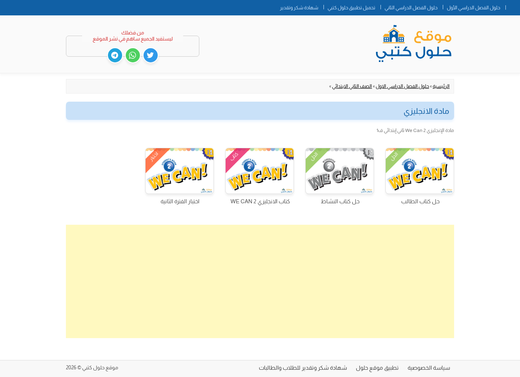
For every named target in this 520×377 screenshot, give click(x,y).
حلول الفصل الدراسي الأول (473, 8)
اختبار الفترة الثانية (180, 201)
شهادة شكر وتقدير (299, 8)
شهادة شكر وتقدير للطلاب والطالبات (303, 367)
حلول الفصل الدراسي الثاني (411, 8)
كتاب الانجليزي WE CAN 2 (260, 201)
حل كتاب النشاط (340, 201)
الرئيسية (441, 86)
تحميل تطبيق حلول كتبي (351, 8)
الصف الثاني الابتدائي (352, 86)
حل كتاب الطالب (420, 201)
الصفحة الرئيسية (512, 6)
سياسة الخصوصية (429, 367)
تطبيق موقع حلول (377, 367)
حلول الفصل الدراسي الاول (402, 86)
